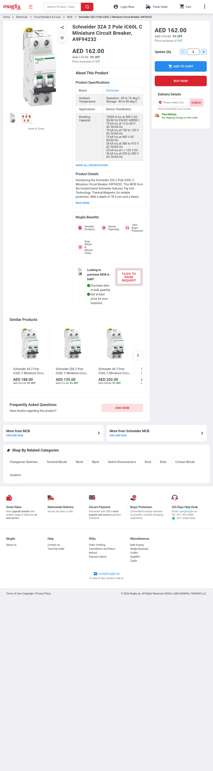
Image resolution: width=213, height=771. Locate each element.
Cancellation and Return (102, 548)
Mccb (79, 462)
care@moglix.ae (188, 511)
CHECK (196, 102)
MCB (69, 17)
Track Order (160, 7)
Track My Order (56, 548)
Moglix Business (139, 548)
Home (6, 17)
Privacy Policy (43, 593)
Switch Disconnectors (122, 462)
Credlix (134, 552)
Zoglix (133, 560)
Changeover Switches (24, 462)
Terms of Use (14, 593)
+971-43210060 (185, 514)
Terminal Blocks (56, 462)
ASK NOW (122, 408)
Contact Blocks (185, 462)
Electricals (21, 17)
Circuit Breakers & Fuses (47, 17)
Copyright (28, 593)
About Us (11, 544)
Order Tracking (97, 544)
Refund (93, 552)
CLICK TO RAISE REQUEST (129, 277)
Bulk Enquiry (137, 544)
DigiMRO (135, 556)
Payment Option (98, 556)
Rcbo (163, 462)
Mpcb (95, 462)
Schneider (112, 90)
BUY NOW (181, 81)
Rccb (148, 462)
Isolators (15, 475)
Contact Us (54, 544)
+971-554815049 (183, 518)
